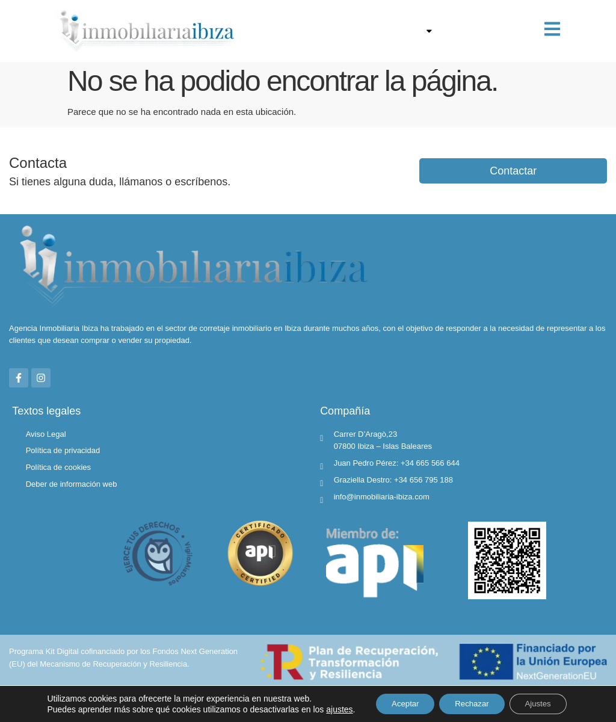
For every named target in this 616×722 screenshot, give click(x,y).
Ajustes (539, 700)
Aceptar (393, 700)
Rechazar (467, 700)
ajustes (55, 710)
